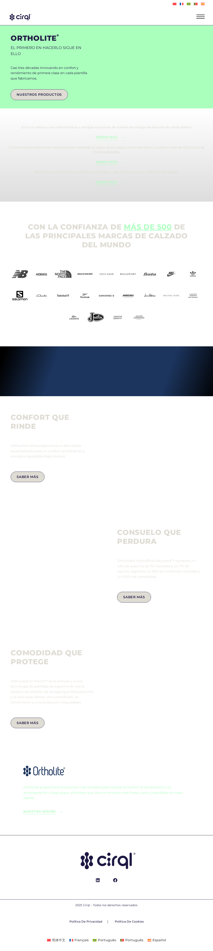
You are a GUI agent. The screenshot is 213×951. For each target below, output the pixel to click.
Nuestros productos (39, 95)
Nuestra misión (39, 812)
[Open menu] (200, 17)
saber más (106, 162)
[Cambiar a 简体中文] (174, 4)
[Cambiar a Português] (189, 4)
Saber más (106, 137)
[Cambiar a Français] (181, 4)
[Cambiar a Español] (156, 940)
